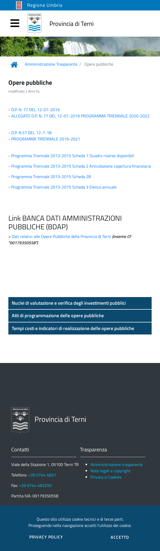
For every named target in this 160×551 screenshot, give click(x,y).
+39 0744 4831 (42, 475)
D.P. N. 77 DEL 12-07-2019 (35, 109)
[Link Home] (14, 65)
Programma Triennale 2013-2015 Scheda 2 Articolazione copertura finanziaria (81, 166)
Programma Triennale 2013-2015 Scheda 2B (51, 176)
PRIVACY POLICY (46, 537)
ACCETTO (120, 537)
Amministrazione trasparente (116, 464)
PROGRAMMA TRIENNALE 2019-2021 (45, 139)
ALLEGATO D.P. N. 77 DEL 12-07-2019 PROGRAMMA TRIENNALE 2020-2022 (80, 116)
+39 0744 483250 (35, 485)
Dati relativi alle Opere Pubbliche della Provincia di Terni (61, 236)
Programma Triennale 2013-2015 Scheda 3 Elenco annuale (64, 187)
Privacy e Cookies (105, 477)
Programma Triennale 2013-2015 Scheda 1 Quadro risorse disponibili (72, 155)
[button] (80, 303)
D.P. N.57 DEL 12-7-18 (31, 132)
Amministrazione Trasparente (51, 64)
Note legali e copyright (110, 471)
